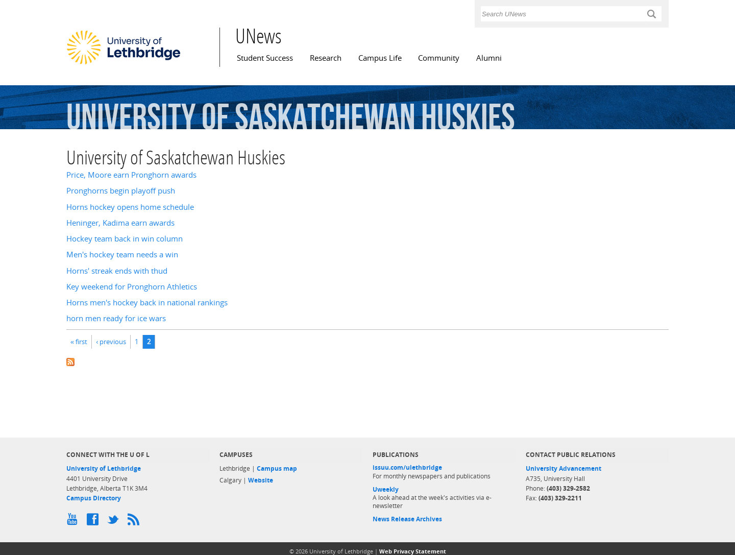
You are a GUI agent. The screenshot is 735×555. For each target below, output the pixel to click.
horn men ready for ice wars (116, 318)
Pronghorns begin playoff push (120, 190)
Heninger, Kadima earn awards (120, 223)
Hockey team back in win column (124, 238)
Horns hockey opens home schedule (130, 207)
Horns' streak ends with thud (116, 271)
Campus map (277, 468)
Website (260, 480)
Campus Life (380, 58)
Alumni (489, 58)
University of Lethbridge (103, 468)
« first (78, 341)
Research (325, 58)
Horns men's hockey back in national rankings (147, 302)
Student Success (265, 58)
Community (438, 58)
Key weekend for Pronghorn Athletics (131, 286)
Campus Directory (93, 498)
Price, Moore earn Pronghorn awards (131, 175)
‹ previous (111, 341)
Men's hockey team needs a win (122, 254)
